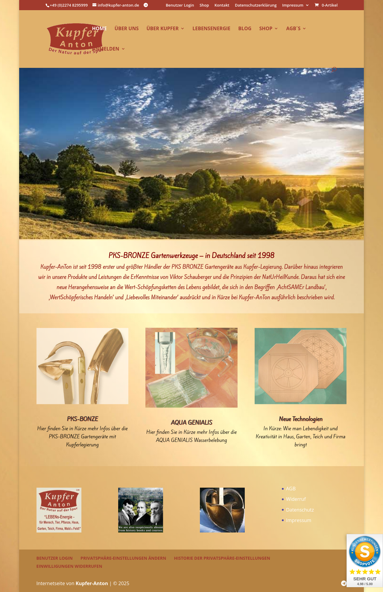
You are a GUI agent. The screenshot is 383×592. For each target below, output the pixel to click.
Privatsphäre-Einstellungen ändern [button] (123, 558)
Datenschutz (300, 509)
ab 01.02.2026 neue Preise (191, 130)
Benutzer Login (180, 5)
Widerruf (296, 499)
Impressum (292, 5)
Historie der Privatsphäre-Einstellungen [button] (222, 558)
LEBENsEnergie (211, 29)
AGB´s (293, 29)
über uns (127, 29)
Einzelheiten (191, 151)
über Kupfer (162, 29)
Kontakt (222, 5)
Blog (244, 29)
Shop (204, 5)
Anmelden (105, 49)
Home (99, 29)
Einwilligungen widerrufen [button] (69, 566)
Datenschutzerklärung (256, 5)
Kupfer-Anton (92, 583)
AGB (291, 488)
